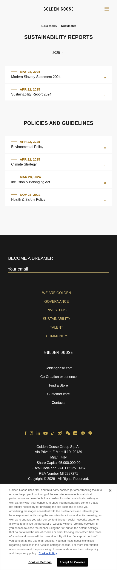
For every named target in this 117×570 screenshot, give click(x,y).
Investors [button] (56, 310)
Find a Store (58, 385)
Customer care (58, 394)
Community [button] (56, 336)
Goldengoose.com (58, 368)
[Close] (110, 492)
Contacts (58, 402)
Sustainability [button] (56, 319)
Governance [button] (56, 301)
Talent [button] (56, 327)
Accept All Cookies (72, 563)
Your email (18, 269)
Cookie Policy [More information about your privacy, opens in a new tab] (47, 555)
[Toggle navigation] (107, 8)
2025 (56, 52)
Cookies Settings (40, 563)
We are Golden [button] (56, 293)
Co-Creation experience (58, 377)
